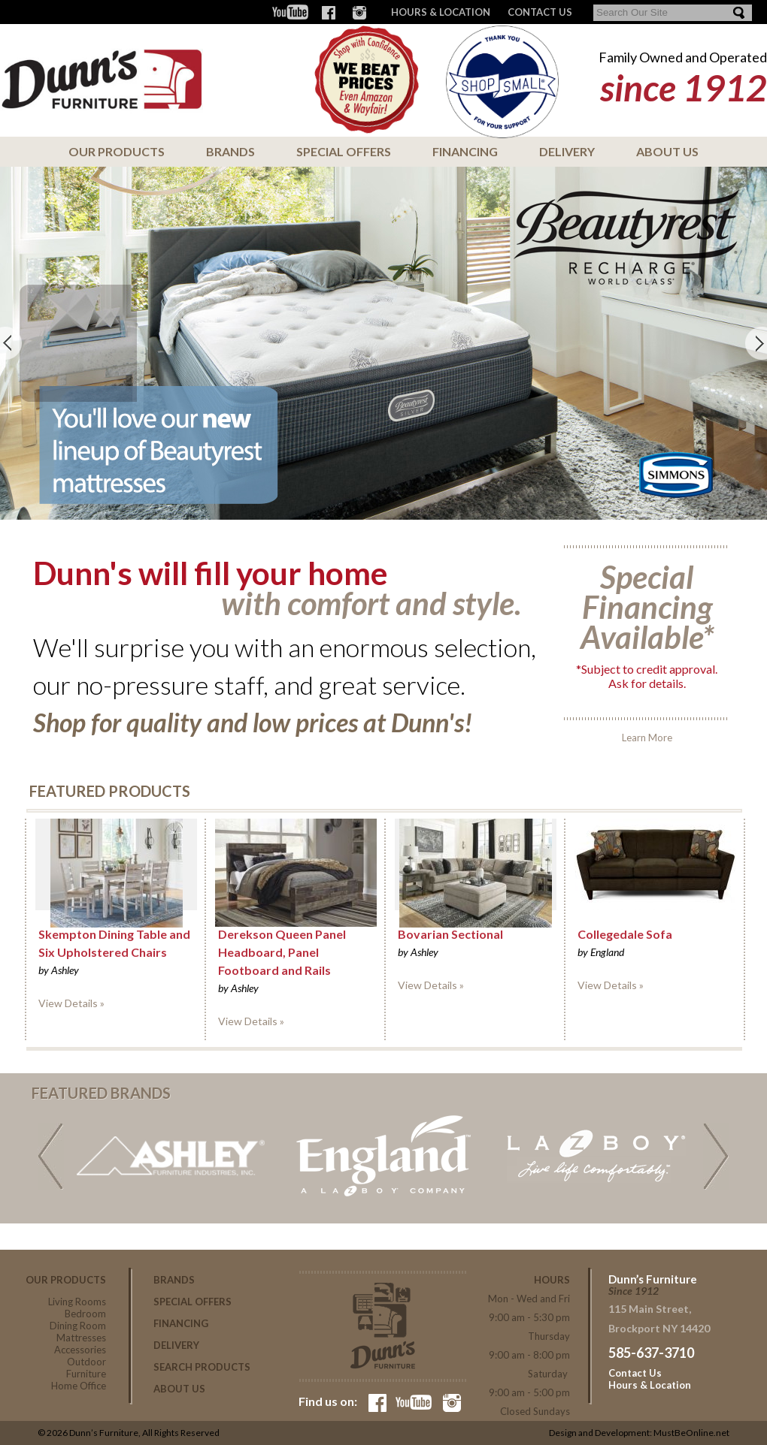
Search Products (201, 1367)
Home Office (78, 1386)
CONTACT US (540, 12)
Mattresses (81, 1338)
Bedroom (85, 1314)
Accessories (80, 1350)
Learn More (646, 644)
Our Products (116, 151)
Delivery (567, 151)
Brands (230, 151)
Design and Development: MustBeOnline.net (639, 1432)
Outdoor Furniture (86, 1368)
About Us (667, 151)
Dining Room (78, 1326)
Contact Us (635, 1373)
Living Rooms (77, 1302)
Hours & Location (440, 12)
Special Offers (343, 151)
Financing (465, 151)
